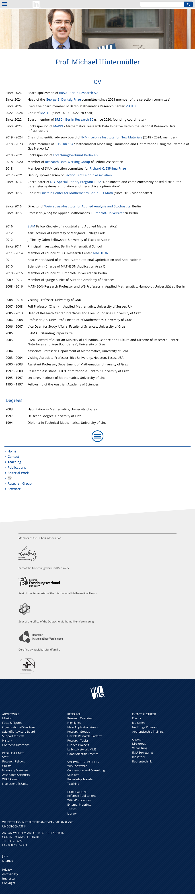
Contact (13, 456)
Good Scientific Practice (82, 754)
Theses (71, 809)
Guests (6, 766)
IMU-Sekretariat (142, 752)
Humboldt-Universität (107, 213)
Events (136, 718)
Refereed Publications (81, 796)
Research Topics (77, 740)
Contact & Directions (15, 745)
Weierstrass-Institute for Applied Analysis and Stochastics (87, 206)
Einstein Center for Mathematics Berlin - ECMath (76, 193)
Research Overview (79, 718)
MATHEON (101, 253)
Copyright (8, 883)
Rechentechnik (142, 761)
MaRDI (58, 126)
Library (72, 813)
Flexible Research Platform (84, 736)
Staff (5, 757)
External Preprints (79, 805)
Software (14, 489)
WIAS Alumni (10, 779)
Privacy (7, 870)
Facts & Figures (12, 723)
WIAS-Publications (79, 800)
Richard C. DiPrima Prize (108, 168)
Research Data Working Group (67, 162)
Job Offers (138, 723)
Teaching (14, 462)
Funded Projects (78, 745)
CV (9, 478)
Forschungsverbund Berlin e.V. (76, 155)
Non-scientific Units (15, 784)
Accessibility (10, 874)
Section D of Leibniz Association (88, 175)
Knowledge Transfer (80, 779)
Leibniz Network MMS (81, 749)
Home (12, 451)
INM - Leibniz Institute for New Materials (111, 137)
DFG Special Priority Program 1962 (75, 182)
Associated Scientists (16, 775)
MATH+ (130, 106)
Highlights (74, 723)
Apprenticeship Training (148, 732)
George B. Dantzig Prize (63, 99)
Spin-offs (73, 775)
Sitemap (7, 861)
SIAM (31, 226)
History (7, 740)
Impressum (9, 878)
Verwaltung (139, 748)
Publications (17, 467)
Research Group (20, 483)
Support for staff (13, 736)
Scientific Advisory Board (18, 732)
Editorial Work (18, 473)
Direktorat (139, 744)
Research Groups (78, 732)
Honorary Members (15, 770)
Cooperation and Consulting (86, 770)
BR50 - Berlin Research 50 (78, 93)
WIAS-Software (77, 766)
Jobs (5, 856)
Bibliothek (139, 757)
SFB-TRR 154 (64, 144)
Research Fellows (13, 761)
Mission (7, 718)
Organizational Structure (18, 727)
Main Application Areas (82, 727)
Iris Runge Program (145, 727)
